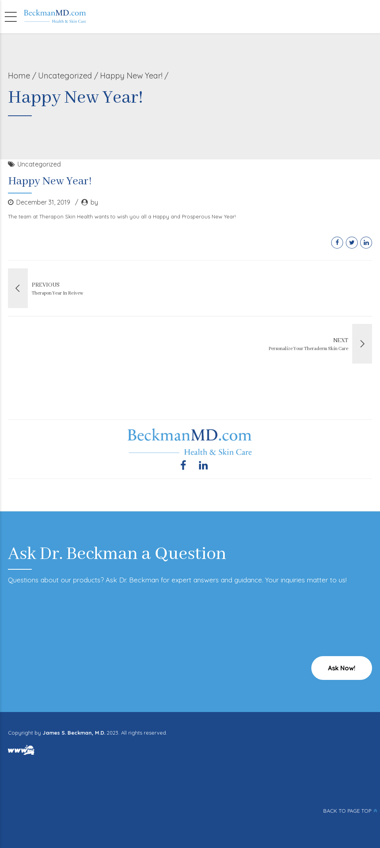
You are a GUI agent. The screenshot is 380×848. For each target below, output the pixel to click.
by (94, 202)
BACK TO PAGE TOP (347, 811)
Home (19, 75)
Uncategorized (65, 75)
